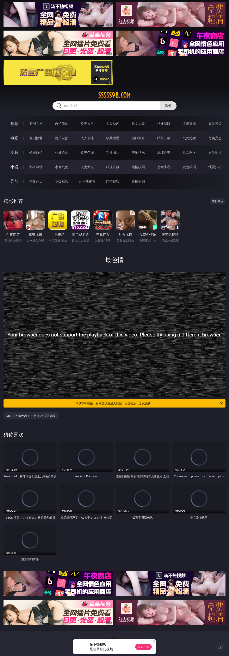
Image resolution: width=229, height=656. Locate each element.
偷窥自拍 (36, 152)
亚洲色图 (61, 152)
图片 (14, 152)
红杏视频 (112, 181)
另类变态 (215, 138)
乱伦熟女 (189, 138)
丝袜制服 (163, 123)
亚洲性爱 (36, 138)
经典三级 (163, 138)
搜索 (168, 105)
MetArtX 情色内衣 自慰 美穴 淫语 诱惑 (31, 416)
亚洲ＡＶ (36, 123)
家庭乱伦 (61, 167)
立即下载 (143, 647)
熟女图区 (189, 152)
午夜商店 (36, 181)
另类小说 (163, 167)
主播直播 (189, 123)
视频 (14, 123)
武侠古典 (112, 167)
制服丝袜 (138, 138)
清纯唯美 (163, 152)
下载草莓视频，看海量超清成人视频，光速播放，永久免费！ (149, 403)
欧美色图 (87, 152)
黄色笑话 (189, 167)
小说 (14, 167)
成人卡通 (87, 138)
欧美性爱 (112, 138)
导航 (14, 181)
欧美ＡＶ (87, 123)
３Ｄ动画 (112, 123)
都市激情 (36, 167)
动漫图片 (112, 152)
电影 (14, 138)
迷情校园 (138, 167)
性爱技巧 (215, 167)
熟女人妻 (138, 123)
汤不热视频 (87, 181)
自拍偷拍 (61, 123)
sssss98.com (114, 95)
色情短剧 (138, 181)
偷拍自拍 (61, 138)
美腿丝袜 (138, 152)
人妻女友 (87, 167)
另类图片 (215, 152)
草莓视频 (61, 181)
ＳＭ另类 (215, 123)
